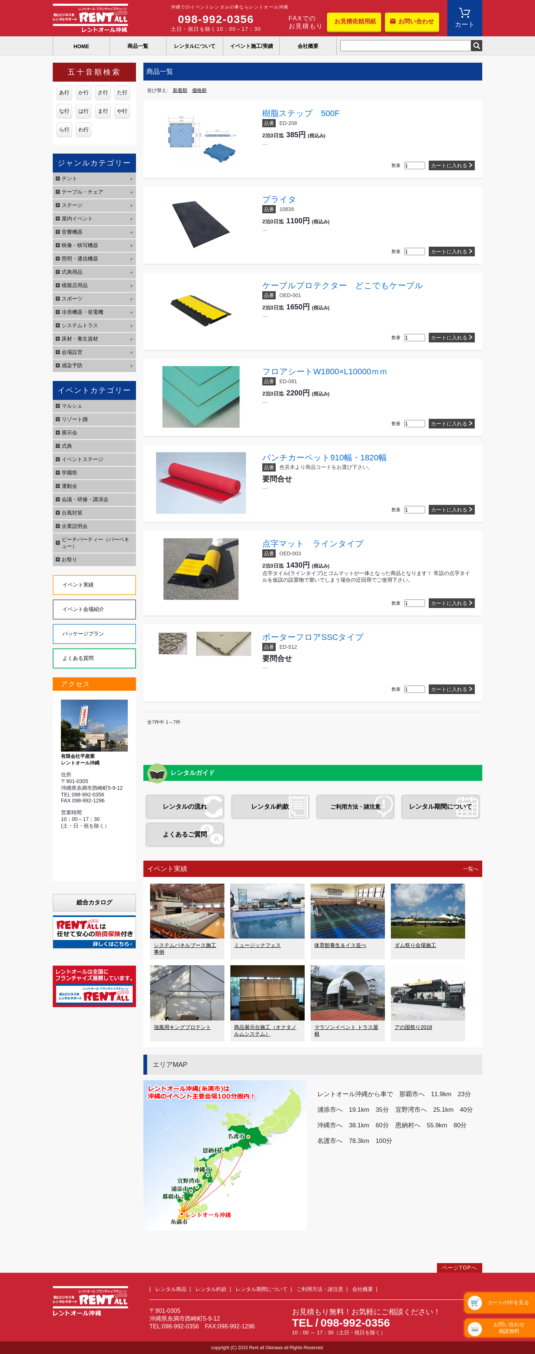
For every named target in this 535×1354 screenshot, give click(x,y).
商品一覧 (137, 46)
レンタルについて (194, 46)
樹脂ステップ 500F (301, 113)
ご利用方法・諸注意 (355, 806)
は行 (83, 111)
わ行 (83, 129)
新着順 (180, 90)
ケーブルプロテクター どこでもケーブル (342, 285)
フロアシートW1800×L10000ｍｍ (325, 371)
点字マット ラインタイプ (313, 543)
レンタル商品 (171, 1289)
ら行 (64, 129)
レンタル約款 (270, 806)
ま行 (103, 111)
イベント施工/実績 (251, 46)
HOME (81, 46)
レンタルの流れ (185, 806)
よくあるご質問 (185, 834)
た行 (122, 92)
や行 (122, 111)
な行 (64, 111)
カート (465, 24)
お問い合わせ (416, 21)
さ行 (103, 92)
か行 (83, 92)
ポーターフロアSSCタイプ (313, 637)
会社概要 (308, 46)
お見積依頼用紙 (355, 21)
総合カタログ (94, 902)
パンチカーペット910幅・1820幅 (324, 457)
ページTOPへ (459, 1268)
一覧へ (471, 869)
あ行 (64, 92)
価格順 (199, 90)
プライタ (279, 199)
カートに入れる (449, 165)
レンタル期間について (440, 806)
